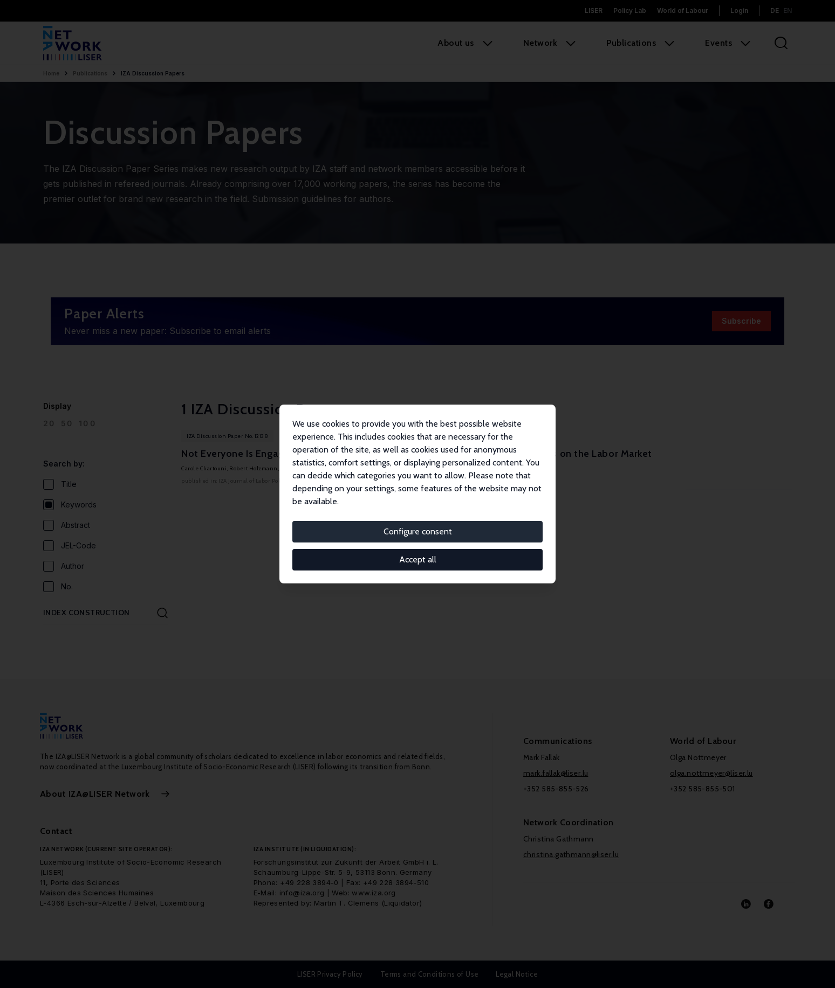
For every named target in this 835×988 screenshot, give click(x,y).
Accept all (417, 559)
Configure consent (418, 531)
